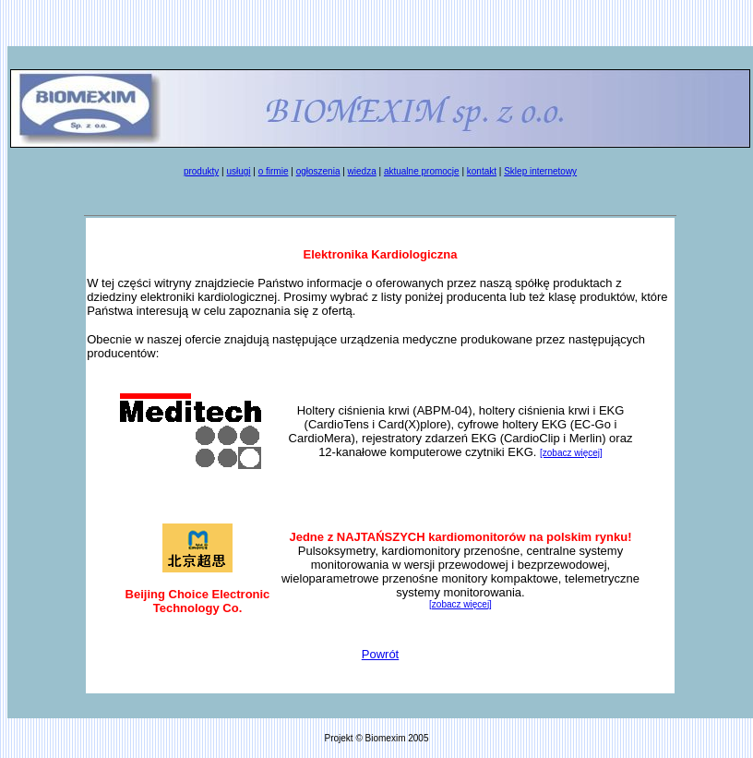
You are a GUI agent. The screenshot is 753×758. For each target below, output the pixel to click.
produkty (201, 171)
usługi (238, 171)
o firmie (273, 171)
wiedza (362, 171)
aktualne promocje (422, 171)
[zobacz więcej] (571, 453)
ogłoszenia (318, 171)
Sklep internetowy (540, 171)
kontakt (481, 171)
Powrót (380, 654)
